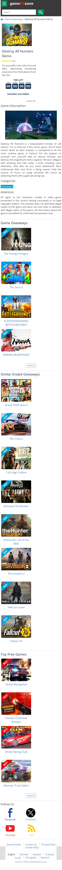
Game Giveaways (14, 19)
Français (50, 854)
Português (31, 857)
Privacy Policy (48, 844)
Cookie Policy (32, 847)
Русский (24, 854)
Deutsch (45, 857)
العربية (18, 857)
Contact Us (31, 844)
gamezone (21, 3)
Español (37, 854)
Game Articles (14, 844)
